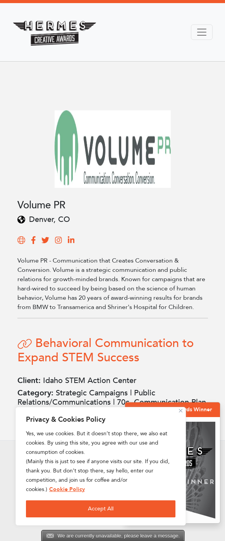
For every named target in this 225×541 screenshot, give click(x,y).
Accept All (100, 508)
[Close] (180, 410)
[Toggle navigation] (202, 32)
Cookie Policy (67, 489)
